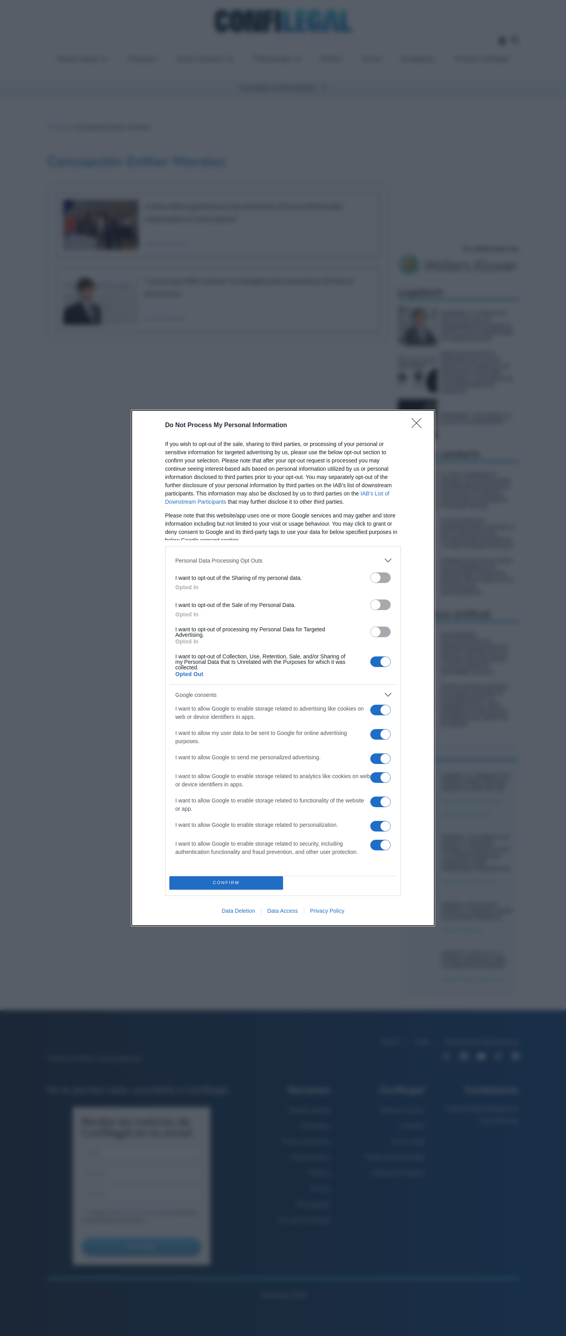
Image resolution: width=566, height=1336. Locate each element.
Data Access (282, 911)
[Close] (419, 425)
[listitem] (283, 560)
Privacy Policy (327, 911)
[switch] (380, 577)
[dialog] (283, 668)
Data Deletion (238, 911)
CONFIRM (226, 883)
